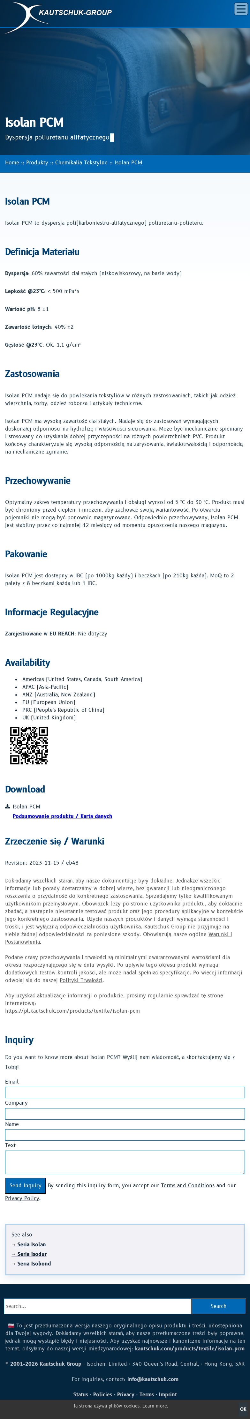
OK (243, 1409)
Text (10, 1145)
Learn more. (155, 1406)
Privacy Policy (22, 1198)
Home (12, 162)
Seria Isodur (29, 1254)
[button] (241, 9)
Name (12, 1124)
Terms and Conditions (188, 1185)
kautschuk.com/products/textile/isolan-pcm (190, 1348)
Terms (147, 1394)
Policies (102, 1394)
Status (80, 1394)
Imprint (168, 1394)
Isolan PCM (128, 162)
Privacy (125, 1394)
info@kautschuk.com (152, 1379)
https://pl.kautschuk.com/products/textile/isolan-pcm (72, 1011)
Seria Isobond (31, 1263)
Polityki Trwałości (81, 980)
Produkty (37, 162)
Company (16, 1103)
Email (12, 1081)
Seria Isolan (28, 1244)
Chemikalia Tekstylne (81, 162)
